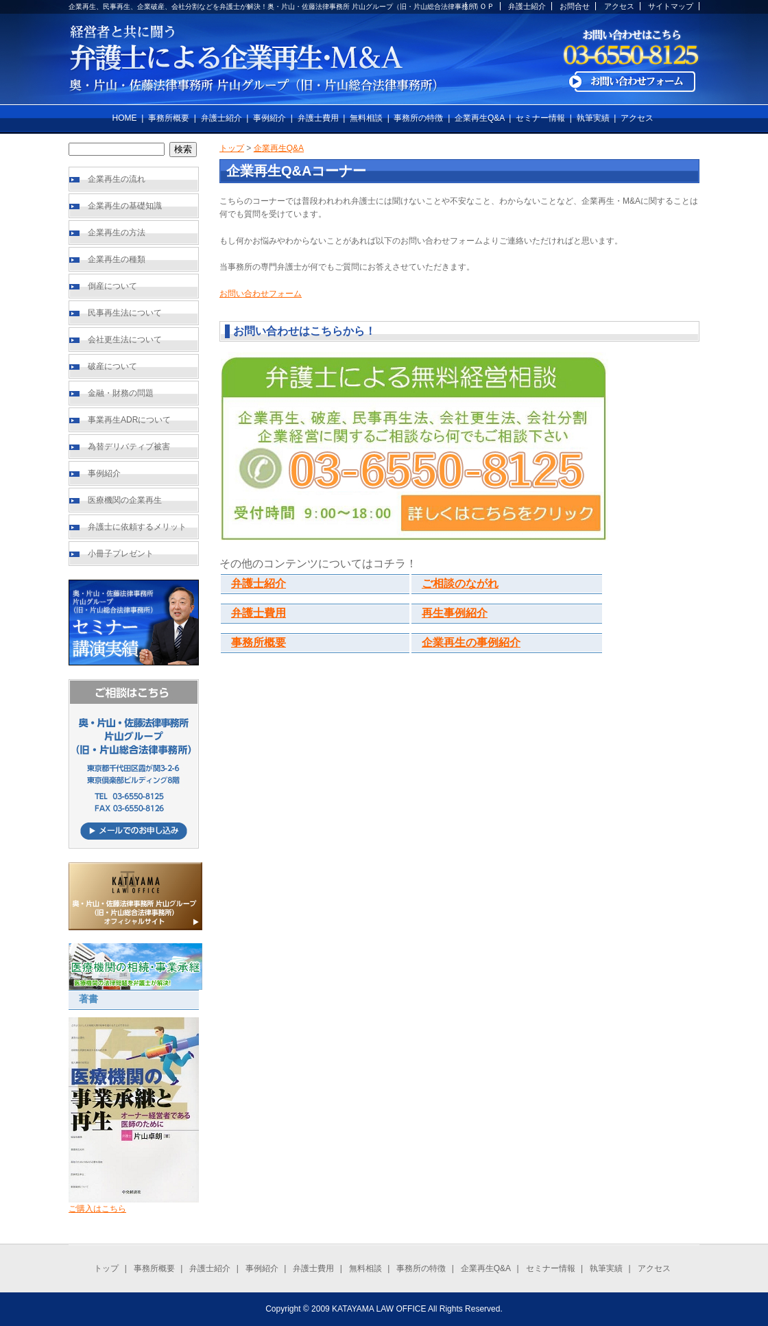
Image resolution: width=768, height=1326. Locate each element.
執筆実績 (593, 118)
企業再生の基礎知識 (125, 206)
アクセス (619, 6)
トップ (231, 148)
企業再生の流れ (116, 179)
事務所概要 (168, 118)
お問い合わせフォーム (260, 293)
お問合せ (575, 6)
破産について (112, 366)
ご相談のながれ (460, 583)
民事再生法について (125, 313)
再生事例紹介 (455, 613)
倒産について (112, 286)
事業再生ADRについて (129, 420)
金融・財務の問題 (121, 393)
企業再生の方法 (116, 232)
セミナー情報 (540, 118)
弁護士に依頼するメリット (137, 527)
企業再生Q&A (480, 118)
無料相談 (366, 118)
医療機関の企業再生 (125, 500)
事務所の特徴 (418, 118)
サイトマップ (670, 6)
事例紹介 (269, 118)
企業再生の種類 (116, 259)
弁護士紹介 (527, 6)
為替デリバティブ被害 (129, 446)
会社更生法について (125, 339)
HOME (124, 118)
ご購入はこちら (97, 1208)
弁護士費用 (318, 118)
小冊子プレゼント (121, 553)
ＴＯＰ (483, 6)
